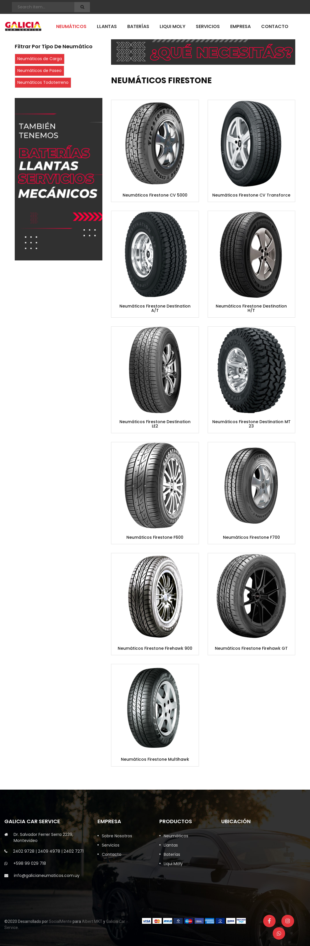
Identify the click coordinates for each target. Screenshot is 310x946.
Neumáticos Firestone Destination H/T (251, 308)
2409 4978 (49, 851)
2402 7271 (74, 851)
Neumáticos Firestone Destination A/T (155, 308)
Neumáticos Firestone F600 (154, 537)
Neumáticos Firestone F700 (251, 537)
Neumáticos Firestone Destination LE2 (155, 424)
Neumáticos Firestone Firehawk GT (251, 648)
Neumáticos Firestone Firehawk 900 (155, 648)
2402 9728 (23, 851)
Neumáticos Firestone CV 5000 (155, 195)
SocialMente (60, 921)
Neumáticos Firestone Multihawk (155, 759)
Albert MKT (92, 921)
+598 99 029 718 (29, 863)
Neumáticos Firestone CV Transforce (251, 195)
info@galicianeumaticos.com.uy (47, 875)
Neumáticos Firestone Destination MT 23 (251, 424)
